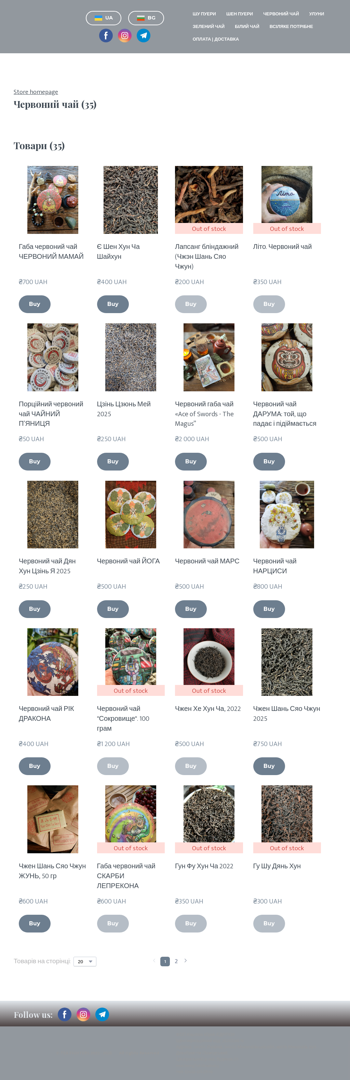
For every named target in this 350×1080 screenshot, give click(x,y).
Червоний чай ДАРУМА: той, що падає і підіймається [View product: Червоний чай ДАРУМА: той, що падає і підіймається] (285, 414)
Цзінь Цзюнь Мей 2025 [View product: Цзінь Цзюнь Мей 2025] (124, 409)
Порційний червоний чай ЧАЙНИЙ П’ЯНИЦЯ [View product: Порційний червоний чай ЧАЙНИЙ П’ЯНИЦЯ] (51, 414)
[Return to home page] (26, 26)
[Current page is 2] (176, 961)
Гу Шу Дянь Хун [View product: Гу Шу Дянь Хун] (277, 866)
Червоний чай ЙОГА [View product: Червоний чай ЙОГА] (128, 561)
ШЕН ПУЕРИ (239, 14)
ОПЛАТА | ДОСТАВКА (216, 39)
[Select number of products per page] (84, 961)
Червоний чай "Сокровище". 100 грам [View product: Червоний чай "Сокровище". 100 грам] (123, 719)
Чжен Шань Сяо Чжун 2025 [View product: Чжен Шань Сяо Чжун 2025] (286, 714)
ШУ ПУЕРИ (204, 14)
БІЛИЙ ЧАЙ (247, 26)
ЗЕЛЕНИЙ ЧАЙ (209, 26)
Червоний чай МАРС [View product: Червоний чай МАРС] (207, 561)
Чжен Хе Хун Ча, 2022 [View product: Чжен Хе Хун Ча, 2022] (208, 709)
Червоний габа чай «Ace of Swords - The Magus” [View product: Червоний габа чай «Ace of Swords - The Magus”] (204, 414)
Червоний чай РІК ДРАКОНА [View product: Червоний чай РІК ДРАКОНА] (46, 714)
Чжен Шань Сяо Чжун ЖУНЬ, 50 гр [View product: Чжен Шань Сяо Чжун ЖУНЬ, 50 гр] (52, 871)
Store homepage (36, 92)
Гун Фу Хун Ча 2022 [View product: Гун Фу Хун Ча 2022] (204, 866)
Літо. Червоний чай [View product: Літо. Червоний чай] (282, 247)
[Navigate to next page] (185, 962)
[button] (103, 18)
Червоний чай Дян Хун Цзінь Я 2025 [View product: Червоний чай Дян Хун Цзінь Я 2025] (47, 566)
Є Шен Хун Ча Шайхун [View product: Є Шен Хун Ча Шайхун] (118, 252)
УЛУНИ (316, 14)
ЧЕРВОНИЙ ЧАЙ (281, 14)
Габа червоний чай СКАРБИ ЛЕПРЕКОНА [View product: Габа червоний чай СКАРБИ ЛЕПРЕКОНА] (126, 876)
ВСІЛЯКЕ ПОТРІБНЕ (291, 26)
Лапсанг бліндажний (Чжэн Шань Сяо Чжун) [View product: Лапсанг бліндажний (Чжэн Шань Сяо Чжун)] (207, 257)
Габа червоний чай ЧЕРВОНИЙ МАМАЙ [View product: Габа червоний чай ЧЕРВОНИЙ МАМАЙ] (51, 252)
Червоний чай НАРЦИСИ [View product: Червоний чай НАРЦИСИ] (275, 566)
